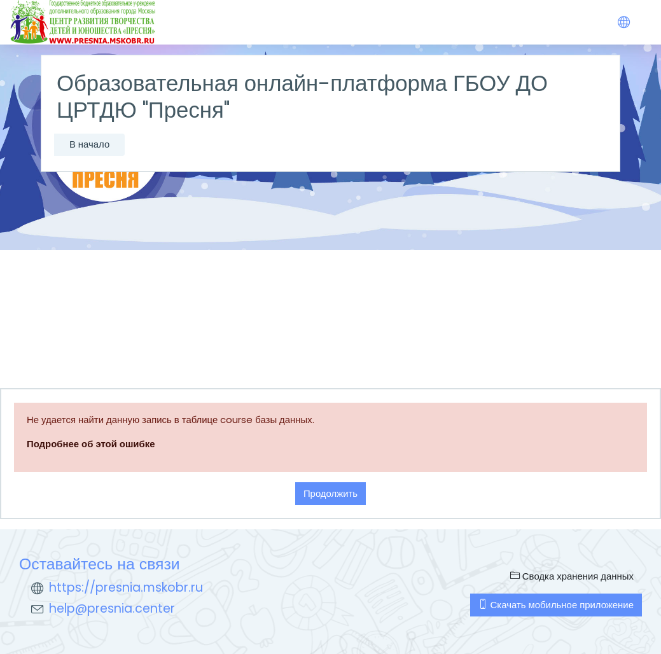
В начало (89, 144)
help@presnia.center (112, 608)
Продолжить (330, 493)
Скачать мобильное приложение (556, 604)
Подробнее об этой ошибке (91, 443)
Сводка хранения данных (572, 576)
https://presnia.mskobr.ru (126, 587)
